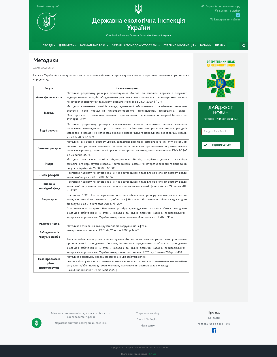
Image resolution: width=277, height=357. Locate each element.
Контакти (214, 317)
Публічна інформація (178, 45)
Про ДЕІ (48, 45)
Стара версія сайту (147, 313)
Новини (206, 45)
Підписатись (218, 145)
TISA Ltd (151, 354)
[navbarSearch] (244, 46)
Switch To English (147, 319)
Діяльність (66, 45)
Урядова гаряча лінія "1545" (214, 323)
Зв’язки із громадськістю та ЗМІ (135, 45)
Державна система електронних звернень (81, 323)
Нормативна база (93, 45)
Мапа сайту (147, 325)
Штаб (219, 45)
